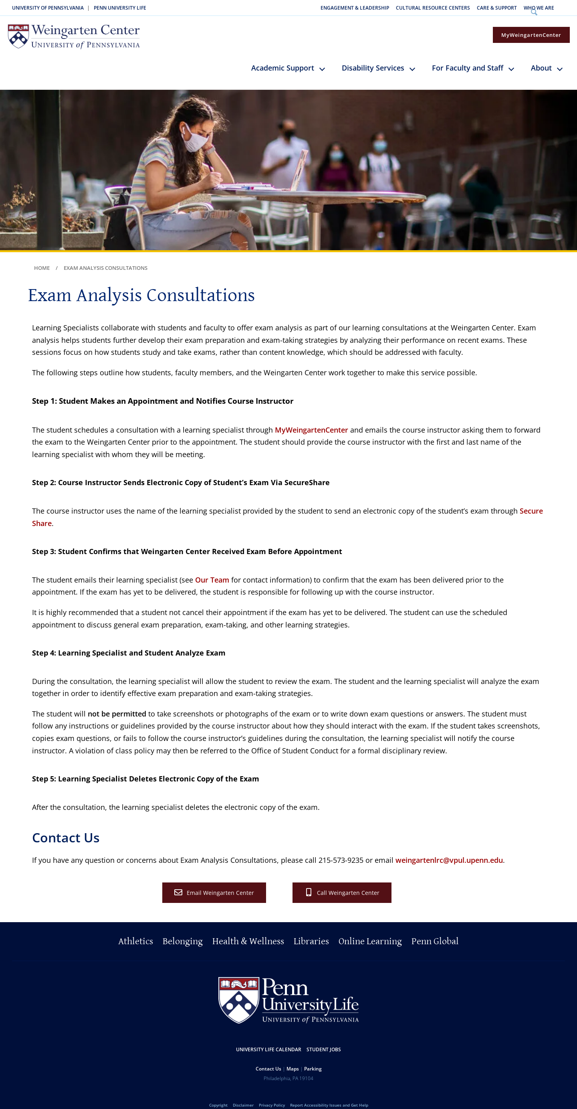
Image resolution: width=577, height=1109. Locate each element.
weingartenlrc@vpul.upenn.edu (449, 849)
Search (566, 8)
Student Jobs (324, 1038)
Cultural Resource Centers (433, 7)
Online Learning (370, 930)
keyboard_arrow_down (326, 63)
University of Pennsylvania (48, 7)
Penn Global (435, 930)
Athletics (135, 930)
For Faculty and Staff (467, 57)
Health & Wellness (248, 930)
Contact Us (268, 1057)
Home (42, 257)
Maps (292, 1057)
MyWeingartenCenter (531, 24)
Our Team (212, 569)
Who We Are (539, 7)
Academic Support (282, 57)
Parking (313, 1057)
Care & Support (497, 7)
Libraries (311, 930)
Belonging (183, 930)
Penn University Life (120, 7)
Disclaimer (243, 1094)
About (541, 57)
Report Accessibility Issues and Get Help (329, 1094)
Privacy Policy (272, 1094)
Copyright (218, 1094)
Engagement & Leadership (355, 7)
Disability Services (373, 57)
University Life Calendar (268, 1038)
